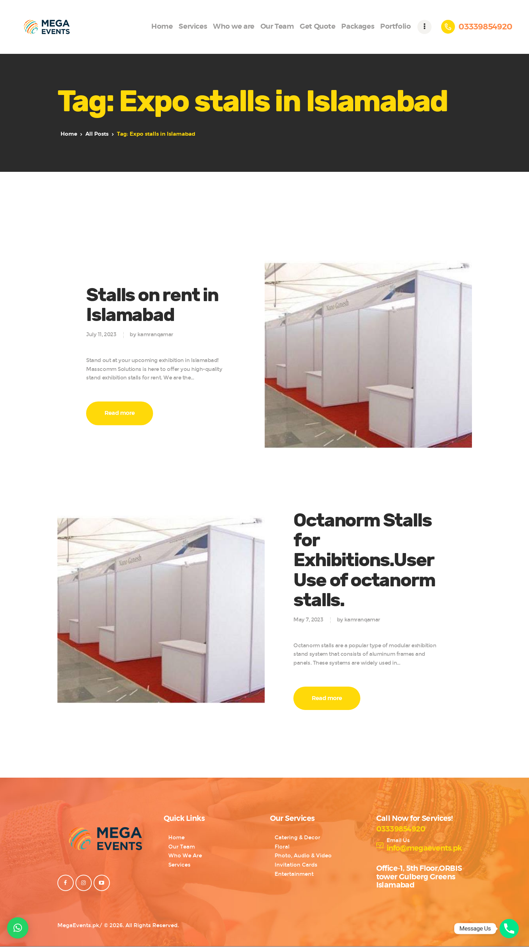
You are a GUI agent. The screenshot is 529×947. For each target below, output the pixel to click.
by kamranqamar (151, 335)
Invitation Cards (296, 865)
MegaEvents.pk (78, 925)
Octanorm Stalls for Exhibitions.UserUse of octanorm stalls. (364, 560)
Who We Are (185, 855)
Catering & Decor (297, 837)
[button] (17, 927)
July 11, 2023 (101, 335)
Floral (282, 847)
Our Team (181, 847)
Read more (120, 413)
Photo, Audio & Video (303, 855)
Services (179, 865)
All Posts (96, 134)
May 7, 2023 (308, 619)
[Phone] (509, 928)
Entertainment (294, 874)
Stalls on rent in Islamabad (152, 305)
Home (69, 134)
